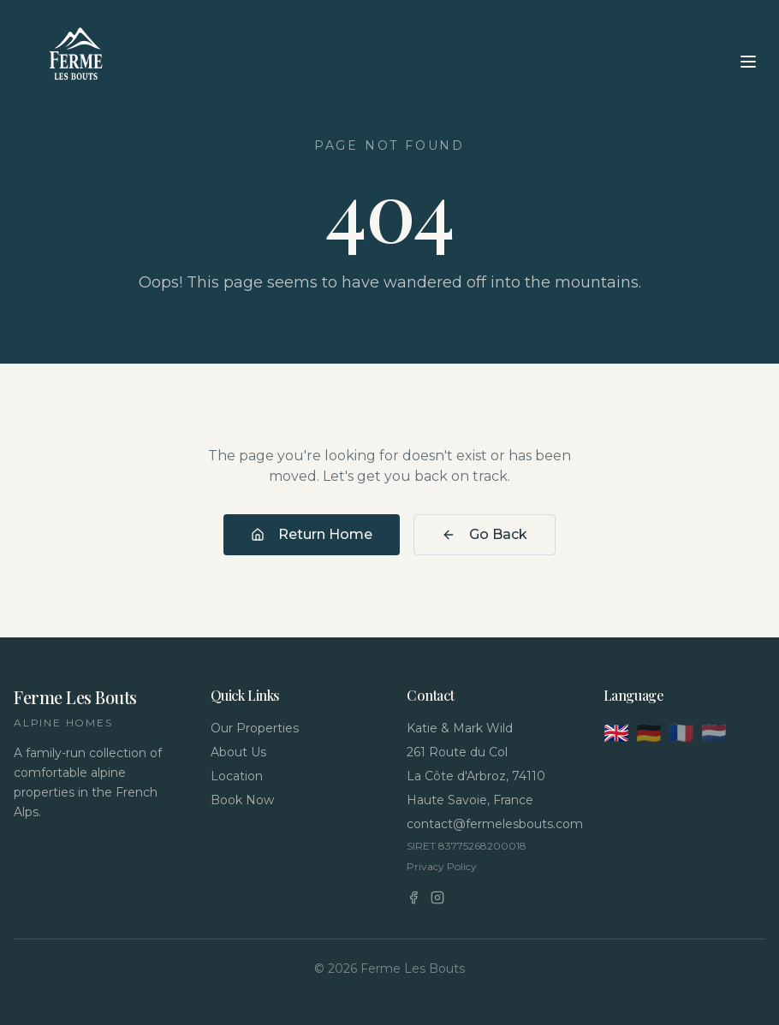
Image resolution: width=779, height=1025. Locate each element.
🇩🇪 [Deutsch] (649, 732)
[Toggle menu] (748, 61)
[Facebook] (413, 897)
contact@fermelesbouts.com (488, 824)
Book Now (242, 800)
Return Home (311, 534)
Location (237, 776)
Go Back (484, 534)
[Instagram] (437, 897)
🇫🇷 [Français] (681, 732)
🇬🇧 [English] (616, 732)
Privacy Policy (442, 866)
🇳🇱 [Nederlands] (714, 732)
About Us (238, 752)
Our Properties (255, 728)
